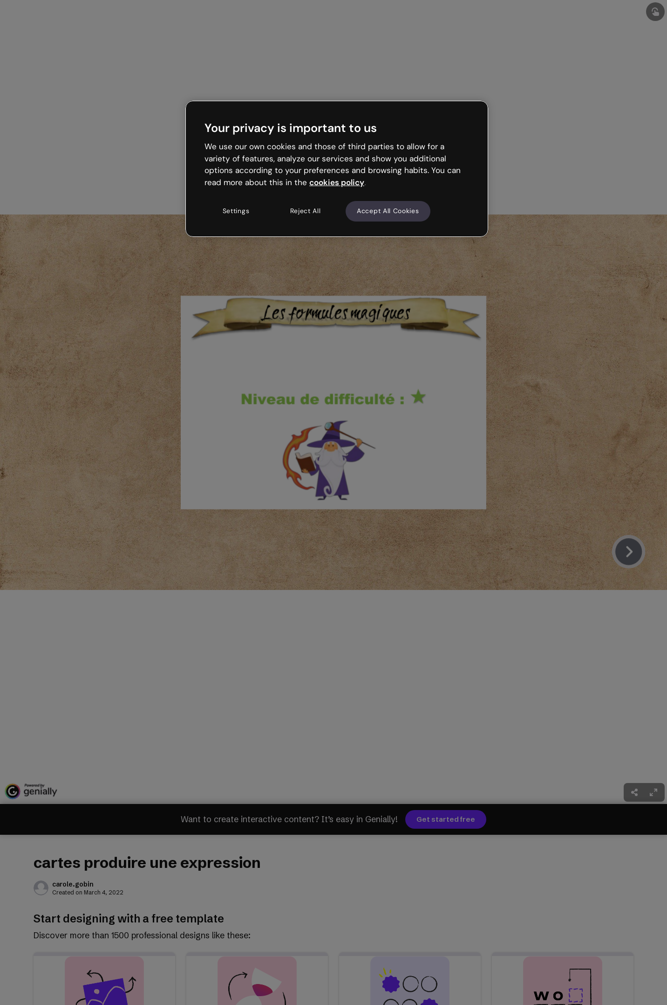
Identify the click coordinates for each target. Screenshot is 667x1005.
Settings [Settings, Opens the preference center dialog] (236, 211)
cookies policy (336, 182)
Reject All (305, 211)
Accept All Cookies (388, 211)
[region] (336, 169)
